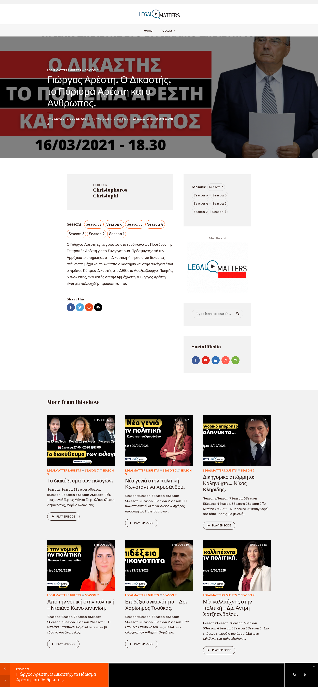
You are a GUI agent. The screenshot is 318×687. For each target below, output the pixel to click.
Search (237, 313)
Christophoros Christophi (71, 118)
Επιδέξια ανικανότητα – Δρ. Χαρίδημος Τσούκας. (156, 604)
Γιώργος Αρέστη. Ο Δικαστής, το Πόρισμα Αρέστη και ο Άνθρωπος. (56, 676)
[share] (305, 675)
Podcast (166, 30)
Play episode (62, 516)
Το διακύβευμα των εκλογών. (80, 480)
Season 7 (94, 224)
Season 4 (155, 224)
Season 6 (114, 224)
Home (148, 30)
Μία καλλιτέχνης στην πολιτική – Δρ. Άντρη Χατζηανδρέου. (227, 608)
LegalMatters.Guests (64, 70)
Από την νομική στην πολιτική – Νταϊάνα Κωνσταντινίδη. (80, 604)
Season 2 (92, 70)
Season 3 (76, 234)
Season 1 (116, 234)
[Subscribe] (295, 675)
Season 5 (135, 224)
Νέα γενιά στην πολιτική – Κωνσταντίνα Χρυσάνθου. (155, 483)
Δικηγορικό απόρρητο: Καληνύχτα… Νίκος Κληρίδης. (229, 483)
